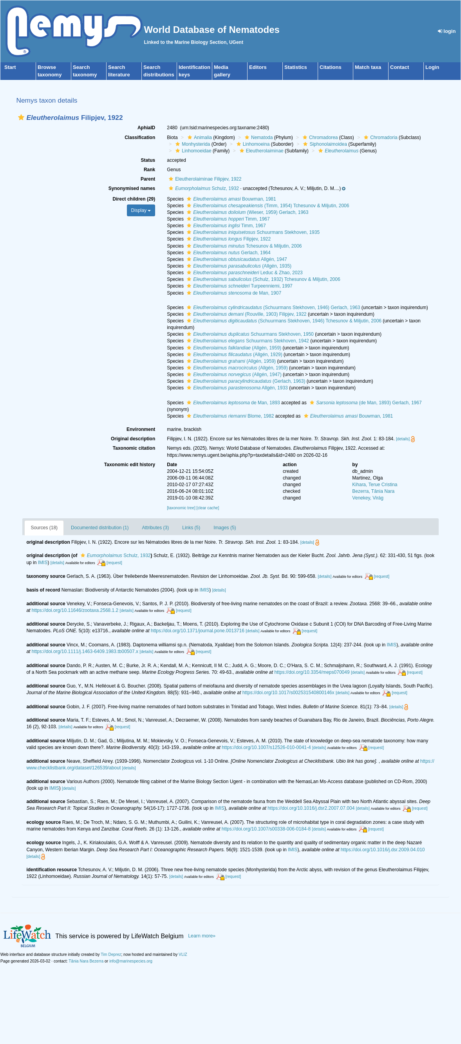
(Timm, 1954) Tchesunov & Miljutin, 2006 (267, 205)
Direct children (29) (134, 199)
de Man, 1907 (233, 293)
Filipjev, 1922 (228, 239)
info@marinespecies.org (130, 961)
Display (141, 210)
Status (148, 160)
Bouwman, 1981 (230, 199)
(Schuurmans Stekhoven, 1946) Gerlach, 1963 (272, 307)
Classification (140, 137)
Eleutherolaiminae (261, 151)
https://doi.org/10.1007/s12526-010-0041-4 (266, 747)
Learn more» (201, 936)
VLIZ (183, 954)
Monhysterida (192, 144)
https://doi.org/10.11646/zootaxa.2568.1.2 (75, 610)
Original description (133, 438)
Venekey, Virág (367, 498)
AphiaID (146, 127)
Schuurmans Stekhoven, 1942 (247, 341)
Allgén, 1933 (236, 388)
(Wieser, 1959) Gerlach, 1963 (246, 212)
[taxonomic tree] (181, 508)
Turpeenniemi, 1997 (238, 286)
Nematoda (258, 137)
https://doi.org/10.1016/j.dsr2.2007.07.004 (311, 808)
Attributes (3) (155, 527)
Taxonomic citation (134, 448)
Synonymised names (131, 188)
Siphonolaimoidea (324, 144)
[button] (21, 117)
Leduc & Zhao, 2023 (244, 272)
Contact (399, 67)
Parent (148, 179)
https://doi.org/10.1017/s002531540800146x (288, 692)
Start (10, 67)
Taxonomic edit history (129, 464)
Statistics (295, 67)
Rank (149, 169)
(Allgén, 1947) (233, 374)
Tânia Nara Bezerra (86, 961)
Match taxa (368, 67)
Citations (331, 67)
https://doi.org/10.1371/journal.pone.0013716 (197, 630)
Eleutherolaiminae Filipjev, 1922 (204, 179)
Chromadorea (319, 137)
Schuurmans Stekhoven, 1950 (249, 334)
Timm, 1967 (227, 219)
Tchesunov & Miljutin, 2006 (243, 246)
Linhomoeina (252, 144)
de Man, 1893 (232, 402)
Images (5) (224, 527)
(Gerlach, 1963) (245, 381)
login (447, 31)
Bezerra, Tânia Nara (373, 491)
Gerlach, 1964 (227, 252)
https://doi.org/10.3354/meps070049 (311, 672)
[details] (403, 439)
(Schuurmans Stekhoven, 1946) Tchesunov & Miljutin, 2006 (283, 321)
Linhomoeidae (192, 151)
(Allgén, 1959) (233, 348)
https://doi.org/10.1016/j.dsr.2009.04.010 (383, 849)
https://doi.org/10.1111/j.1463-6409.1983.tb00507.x (85, 651)
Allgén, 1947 (236, 259)
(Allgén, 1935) (238, 266)
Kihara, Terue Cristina (374, 484)
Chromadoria (379, 137)
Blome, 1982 (229, 416)
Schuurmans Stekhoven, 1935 (252, 232)
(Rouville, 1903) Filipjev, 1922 (245, 314)
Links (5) (191, 527)
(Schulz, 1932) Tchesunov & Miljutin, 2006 (262, 279)
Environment (141, 429)
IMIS (43, 562)
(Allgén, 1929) (233, 354)
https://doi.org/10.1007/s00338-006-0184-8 (266, 829)
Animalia (199, 137)
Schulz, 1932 (203, 188)
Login (432, 67)
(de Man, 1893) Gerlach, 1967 (365, 402)
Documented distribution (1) (99, 527)
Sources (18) (44, 527)
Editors (258, 67)
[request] (114, 563)
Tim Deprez (111, 954)
